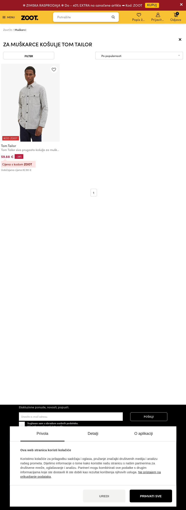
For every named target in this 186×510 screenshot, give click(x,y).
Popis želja (139, 17)
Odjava (175, 16)
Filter (29, 56)
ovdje (60, 426)
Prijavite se (158, 17)
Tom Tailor (8, 146)
